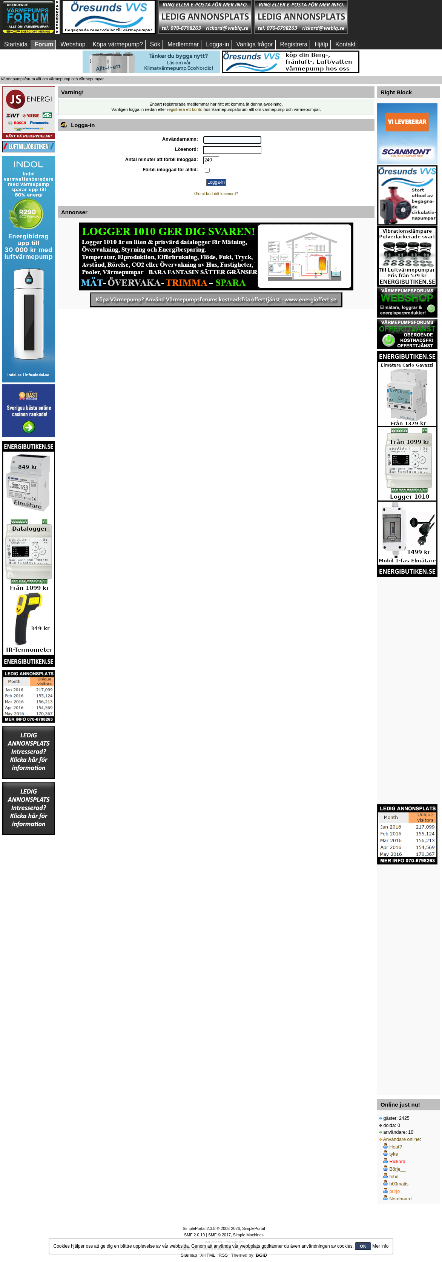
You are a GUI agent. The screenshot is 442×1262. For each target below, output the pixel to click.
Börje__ (397, 1169)
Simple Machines (248, 1235)
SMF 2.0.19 (194, 1235)
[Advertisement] (28, 949)
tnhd (393, 1176)
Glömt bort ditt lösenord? (216, 193)
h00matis (398, 1184)
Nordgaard (400, 1199)
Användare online (401, 1139)
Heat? (395, 1147)
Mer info (380, 1246)
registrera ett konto (185, 109)
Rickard (397, 1161)
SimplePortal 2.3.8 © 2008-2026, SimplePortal (224, 1228)
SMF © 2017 (219, 1235)
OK (363, 1246)
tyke (393, 1154)
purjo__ (397, 1191)
